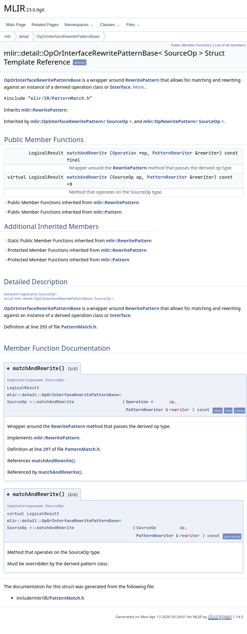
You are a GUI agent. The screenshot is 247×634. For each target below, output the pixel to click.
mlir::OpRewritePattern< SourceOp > (183, 121)
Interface (120, 87)
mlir (7, 36)
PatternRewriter (172, 153)
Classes (110, 24)
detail (24, 36)
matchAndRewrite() (53, 461)
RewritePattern (142, 80)
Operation (124, 153)
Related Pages (45, 24)
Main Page (16, 24)
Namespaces (78, 24)
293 (43, 327)
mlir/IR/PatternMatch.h (60, 98)
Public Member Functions (191, 45)
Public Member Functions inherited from (71, 202)
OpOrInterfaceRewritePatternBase (68, 36)
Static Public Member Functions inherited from (78, 241)
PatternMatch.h (78, 327)
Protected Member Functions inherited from (75, 250)
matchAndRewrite (87, 153)
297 (47, 449)
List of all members (230, 45)
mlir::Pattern (107, 212)
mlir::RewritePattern (44, 110)
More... (140, 87)
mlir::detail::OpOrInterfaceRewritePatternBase (63, 394)
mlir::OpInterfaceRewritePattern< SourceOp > (81, 121)
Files (133, 24)
